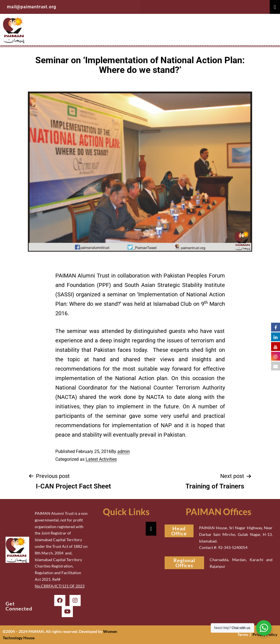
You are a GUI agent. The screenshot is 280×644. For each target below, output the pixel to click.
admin (123, 451)
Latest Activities (101, 459)
